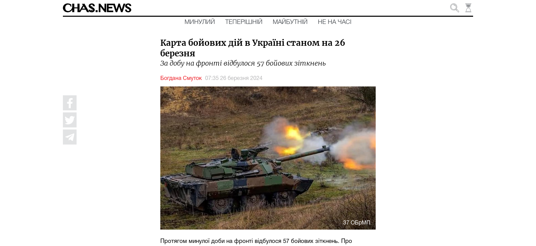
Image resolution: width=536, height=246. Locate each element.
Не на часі (334, 22)
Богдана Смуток (181, 78)
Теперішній (244, 22)
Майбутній (290, 22)
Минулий (200, 22)
